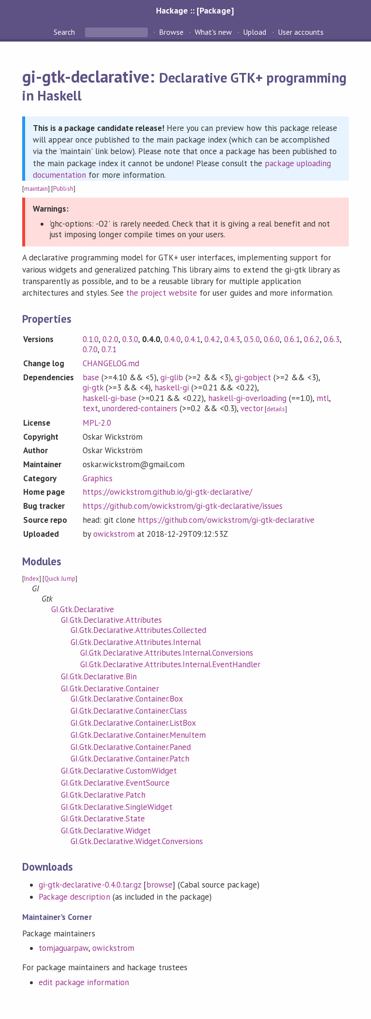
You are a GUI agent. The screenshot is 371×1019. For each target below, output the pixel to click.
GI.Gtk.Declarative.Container (110, 688)
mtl (322, 398)
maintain (36, 189)
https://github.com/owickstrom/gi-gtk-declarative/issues (183, 506)
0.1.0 (91, 339)
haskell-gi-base (109, 398)
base (91, 377)
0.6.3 (332, 339)
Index (31, 578)
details (276, 409)
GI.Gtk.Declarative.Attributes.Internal (136, 642)
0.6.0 (272, 339)
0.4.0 (172, 339)
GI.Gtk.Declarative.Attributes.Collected (138, 630)
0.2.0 (110, 339)
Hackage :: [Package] (194, 10)
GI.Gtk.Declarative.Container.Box (127, 698)
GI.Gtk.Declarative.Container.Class (129, 710)
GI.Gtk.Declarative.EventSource (115, 782)
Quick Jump (59, 578)
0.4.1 (192, 339)
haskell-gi (172, 387)
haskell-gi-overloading (247, 398)
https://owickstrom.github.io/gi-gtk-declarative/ (167, 492)
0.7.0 (90, 349)
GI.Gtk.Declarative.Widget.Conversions (137, 841)
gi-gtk (93, 387)
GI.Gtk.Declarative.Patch (103, 794)
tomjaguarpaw (63, 948)
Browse (171, 32)
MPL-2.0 (97, 422)
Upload (254, 32)
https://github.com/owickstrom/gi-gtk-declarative (226, 520)
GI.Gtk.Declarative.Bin (99, 676)
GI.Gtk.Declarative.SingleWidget (116, 807)
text (90, 408)
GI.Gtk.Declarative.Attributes (111, 620)
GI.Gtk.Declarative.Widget (106, 830)
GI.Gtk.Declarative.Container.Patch (130, 758)
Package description (74, 896)
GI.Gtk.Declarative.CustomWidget (119, 770)
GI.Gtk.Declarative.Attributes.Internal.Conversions (166, 652)
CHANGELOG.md (111, 363)
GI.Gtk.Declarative (82, 609)
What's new (213, 32)
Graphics (98, 478)
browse (159, 884)
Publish (63, 189)
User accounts (301, 32)
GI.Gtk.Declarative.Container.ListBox (133, 723)
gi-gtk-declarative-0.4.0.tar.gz (90, 884)
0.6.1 (292, 339)
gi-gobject (253, 377)
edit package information (84, 982)
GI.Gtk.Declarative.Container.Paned (131, 747)
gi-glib (171, 377)
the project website (161, 292)
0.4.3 (232, 339)
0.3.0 (130, 339)
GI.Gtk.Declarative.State (103, 818)
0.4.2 (212, 339)
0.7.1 (108, 349)
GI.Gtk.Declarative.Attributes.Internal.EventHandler (170, 664)
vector (252, 408)
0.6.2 (312, 339)
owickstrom (114, 534)
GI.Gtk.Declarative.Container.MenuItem (138, 735)
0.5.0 (252, 339)
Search (65, 32)
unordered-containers (139, 408)
